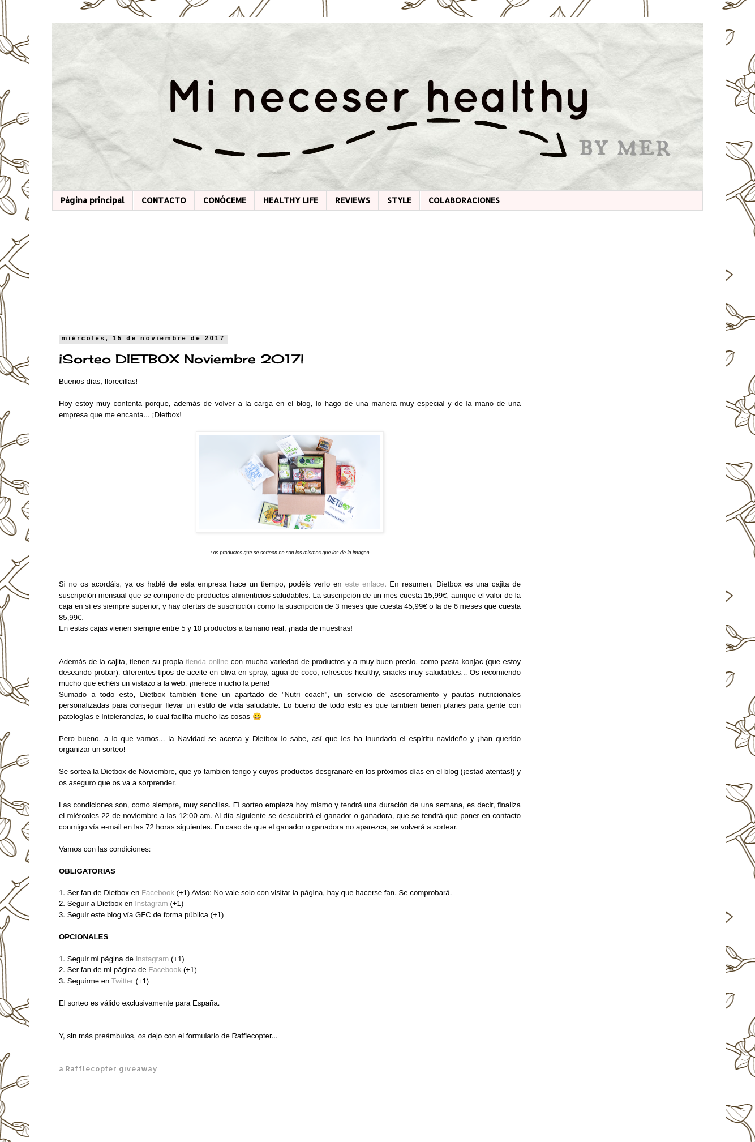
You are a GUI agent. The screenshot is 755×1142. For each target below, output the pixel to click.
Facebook (159, 892)
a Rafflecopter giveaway (108, 1068)
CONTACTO (163, 200)
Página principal (93, 200)
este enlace (364, 584)
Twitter (123, 981)
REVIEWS (352, 200)
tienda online (207, 661)
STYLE (399, 200)
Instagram (152, 903)
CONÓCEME (224, 200)
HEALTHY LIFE (290, 200)
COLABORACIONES (464, 200)
